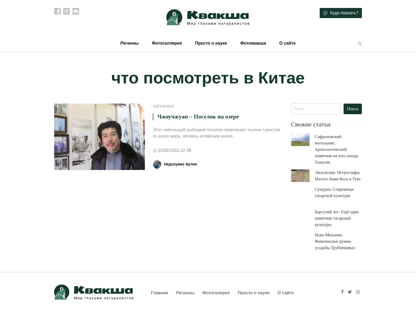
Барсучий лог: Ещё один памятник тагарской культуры (337, 218)
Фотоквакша (253, 43)
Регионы (129, 43)
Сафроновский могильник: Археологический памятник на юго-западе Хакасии (336, 149)
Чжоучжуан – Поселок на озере (198, 116)
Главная (159, 293)
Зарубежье (163, 106)
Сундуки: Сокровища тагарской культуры (334, 192)
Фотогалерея (216, 293)
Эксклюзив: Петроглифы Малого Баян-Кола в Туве (338, 175)
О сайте (287, 43)
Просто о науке (211, 43)
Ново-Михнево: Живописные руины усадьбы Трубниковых (335, 241)
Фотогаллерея (167, 43)
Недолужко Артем (180, 164)
